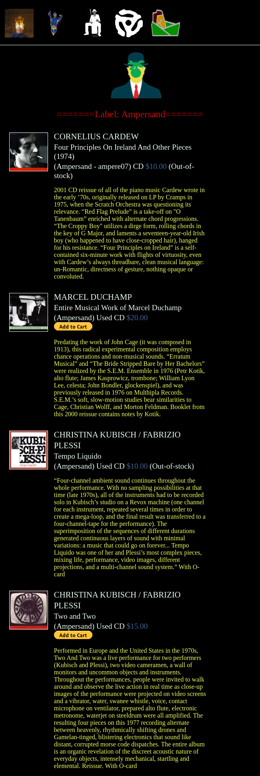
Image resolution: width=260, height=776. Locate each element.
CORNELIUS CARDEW (96, 136)
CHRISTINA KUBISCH (95, 434)
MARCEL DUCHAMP (93, 296)
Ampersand (74, 166)
